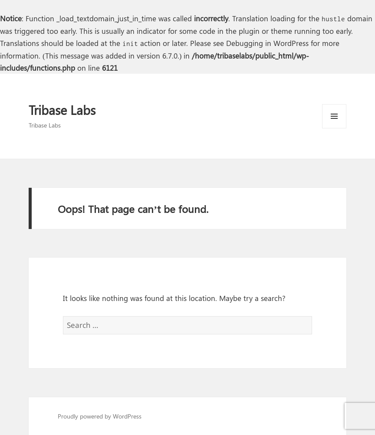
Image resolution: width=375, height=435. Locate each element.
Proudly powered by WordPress (99, 416)
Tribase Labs (62, 109)
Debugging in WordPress (267, 43)
